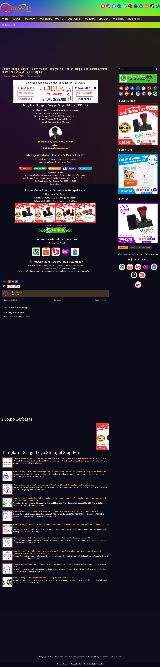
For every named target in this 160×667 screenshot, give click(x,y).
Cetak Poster (91, 18)
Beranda (5, 19)
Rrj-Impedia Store (10, 24)
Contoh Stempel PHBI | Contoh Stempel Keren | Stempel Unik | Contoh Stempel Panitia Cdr (52, 538)
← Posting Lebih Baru (11, 300)
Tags (133, 247)
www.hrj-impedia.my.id (46, 265)
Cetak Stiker (105, 18)
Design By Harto (77, 664)
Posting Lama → (102, 300)
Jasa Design (17, 18)
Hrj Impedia (98, 664)
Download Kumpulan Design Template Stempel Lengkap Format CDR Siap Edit (88, 657)
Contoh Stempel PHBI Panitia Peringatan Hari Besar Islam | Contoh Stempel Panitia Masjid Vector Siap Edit (59, 472)
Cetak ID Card (119, 18)
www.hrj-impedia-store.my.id (70, 265)
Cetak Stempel (31, 18)
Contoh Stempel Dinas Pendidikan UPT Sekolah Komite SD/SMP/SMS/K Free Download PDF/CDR (55, 511)
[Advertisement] (80, 48)
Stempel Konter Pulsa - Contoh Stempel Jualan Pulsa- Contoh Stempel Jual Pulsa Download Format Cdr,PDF (60, 458)
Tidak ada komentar (33, 76)
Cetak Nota (60, 18)
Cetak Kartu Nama (135, 18)
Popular (123, 247)
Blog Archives (144, 247)
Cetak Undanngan (75, 18)
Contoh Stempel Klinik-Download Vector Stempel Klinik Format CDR (43, 578)
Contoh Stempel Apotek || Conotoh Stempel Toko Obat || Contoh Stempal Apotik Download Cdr (53, 485)
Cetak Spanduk (46, 18)
